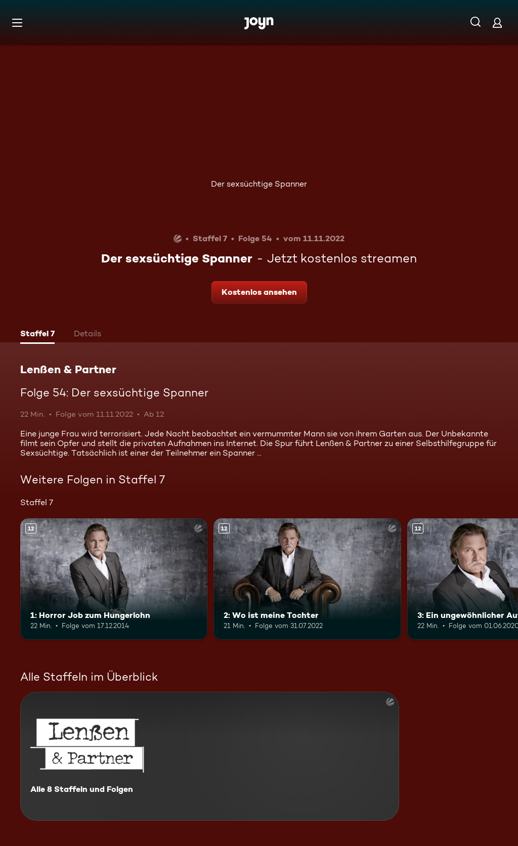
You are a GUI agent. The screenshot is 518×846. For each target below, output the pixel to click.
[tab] (37, 335)
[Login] (497, 22)
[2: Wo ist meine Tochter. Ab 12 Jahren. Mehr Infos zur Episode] (307, 579)
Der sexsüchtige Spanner (259, 184)
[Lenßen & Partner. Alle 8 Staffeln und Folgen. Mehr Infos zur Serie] (209, 756)
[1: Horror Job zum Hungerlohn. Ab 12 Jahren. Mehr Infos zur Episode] (113, 579)
